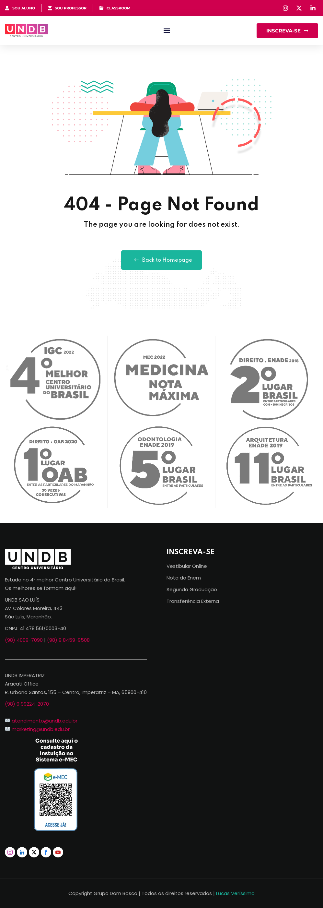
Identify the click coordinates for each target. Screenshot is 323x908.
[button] (167, 30)
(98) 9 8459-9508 (68, 640)
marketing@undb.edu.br (41, 729)
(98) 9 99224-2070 (27, 703)
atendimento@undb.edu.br (44, 720)
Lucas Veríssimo (235, 893)
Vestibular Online (187, 566)
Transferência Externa (193, 601)
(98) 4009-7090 (24, 640)
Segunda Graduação (192, 589)
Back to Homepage (161, 260)
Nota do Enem (184, 577)
